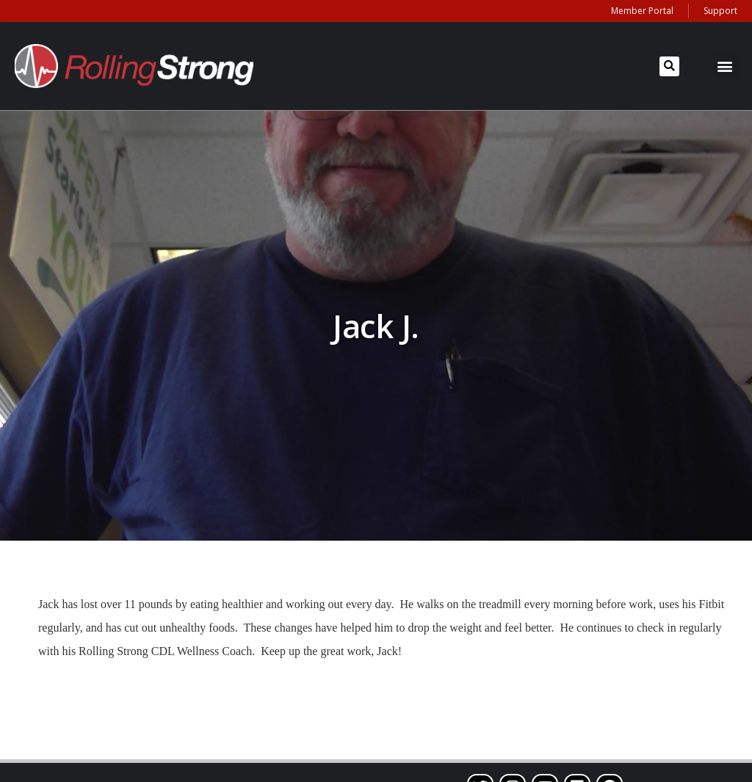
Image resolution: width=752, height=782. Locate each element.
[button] (669, 66)
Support (720, 10)
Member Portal (642, 10)
